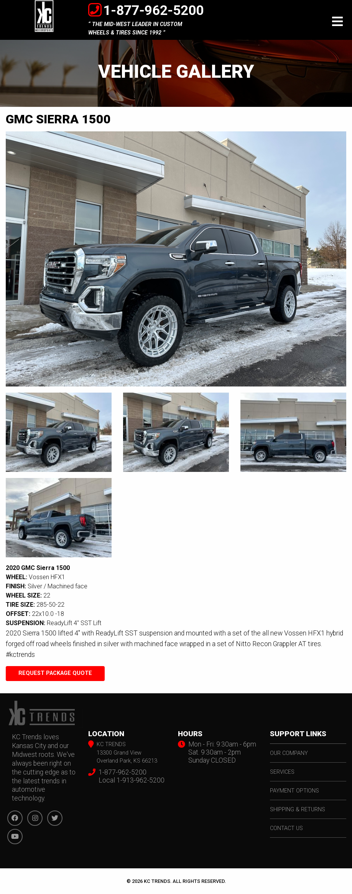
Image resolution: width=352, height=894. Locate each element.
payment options (294, 791)
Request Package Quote (55, 673)
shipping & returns (297, 809)
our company (289, 753)
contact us (286, 828)
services (282, 772)
